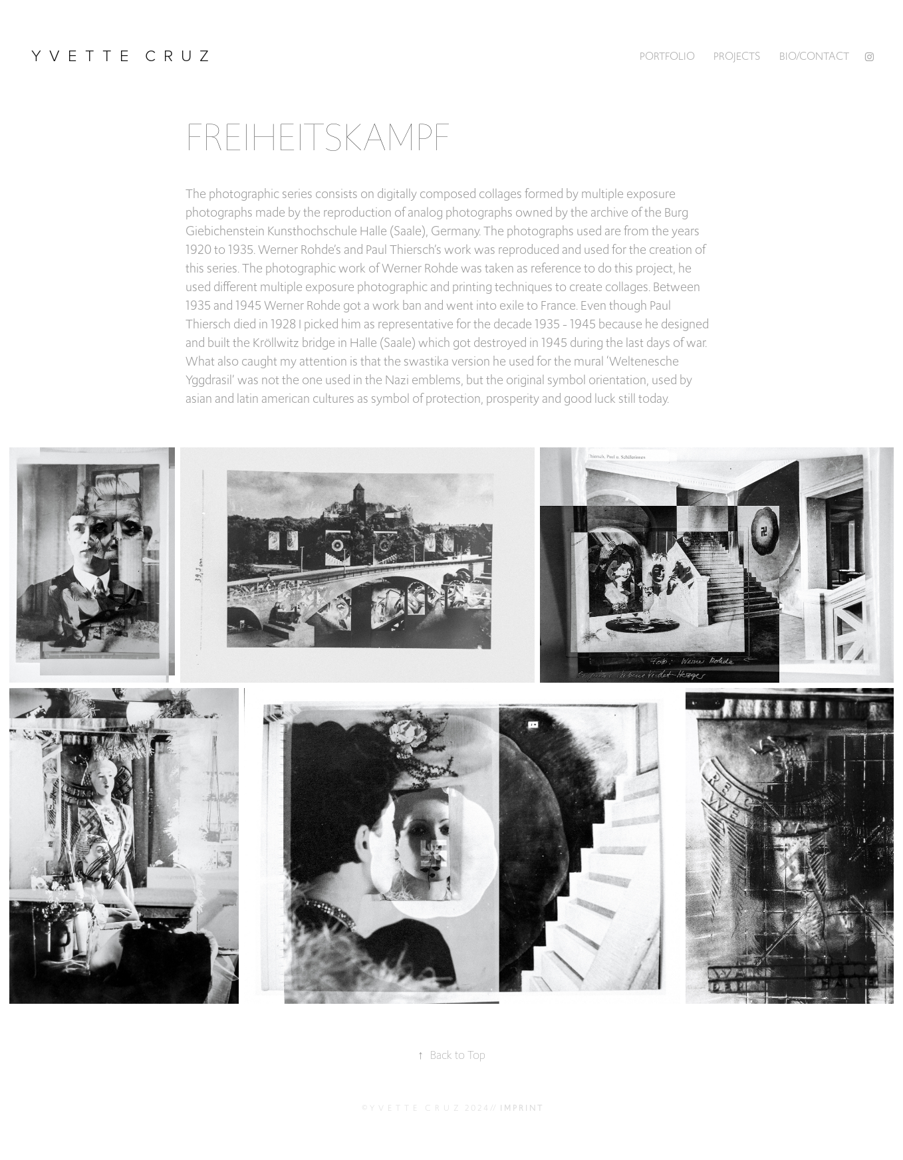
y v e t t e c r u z (122, 55)
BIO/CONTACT (814, 56)
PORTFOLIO (667, 56)
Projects (736, 56)
